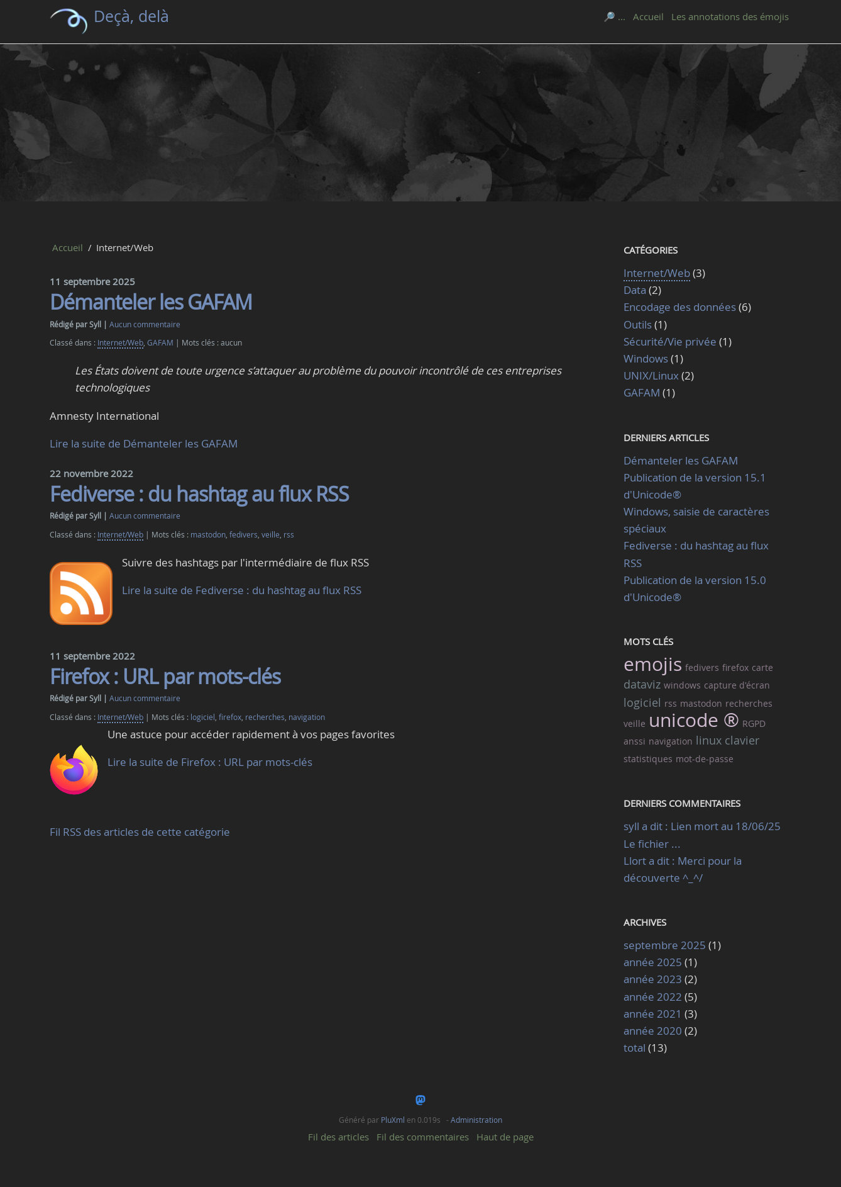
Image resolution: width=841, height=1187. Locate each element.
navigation (307, 717)
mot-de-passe (705, 759)
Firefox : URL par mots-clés (165, 676)
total (636, 1047)
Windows (646, 358)
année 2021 (653, 1013)
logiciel (202, 717)
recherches (265, 717)
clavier (742, 740)
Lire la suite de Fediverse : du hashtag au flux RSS (241, 590)
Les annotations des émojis (730, 16)
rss (288, 534)
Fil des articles (338, 1136)
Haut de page (505, 1136)
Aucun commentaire (144, 324)
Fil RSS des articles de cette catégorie (140, 831)
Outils (638, 324)
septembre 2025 (665, 945)
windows (682, 685)
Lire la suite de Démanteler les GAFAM (144, 443)
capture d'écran (737, 685)
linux (709, 740)
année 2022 (653, 996)
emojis (653, 664)
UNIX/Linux (651, 375)
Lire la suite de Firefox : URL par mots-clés (209, 762)
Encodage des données (680, 307)
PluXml (393, 1120)
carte (762, 667)
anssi (635, 741)
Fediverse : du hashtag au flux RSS (199, 493)
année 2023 (653, 979)
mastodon (208, 534)
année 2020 (653, 1030)
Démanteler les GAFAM (151, 301)
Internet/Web (120, 342)
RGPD (754, 723)
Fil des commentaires (423, 1136)
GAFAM (160, 342)
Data (635, 290)
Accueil (648, 16)
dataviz (642, 684)
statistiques (648, 759)
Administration (476, 1120)
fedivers (243, 534)
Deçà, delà (131, 16)
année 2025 (653, 962)
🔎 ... (614, 16)
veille (270, 534)
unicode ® (694, 720)
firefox (230, 717)
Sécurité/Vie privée (670, 341)
